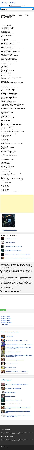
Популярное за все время (6, 322)
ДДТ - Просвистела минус (10, 392)
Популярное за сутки (5, 316)
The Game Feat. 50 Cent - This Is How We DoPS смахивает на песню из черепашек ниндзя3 (18, 415)
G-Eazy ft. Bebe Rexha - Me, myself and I (13, 250)
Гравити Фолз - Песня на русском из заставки (14, 359)
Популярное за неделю (6, 318)
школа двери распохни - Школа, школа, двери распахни (16, 371)
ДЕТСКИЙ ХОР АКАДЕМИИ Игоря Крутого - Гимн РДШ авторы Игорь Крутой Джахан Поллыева (18, 348)
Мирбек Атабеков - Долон (10, 367)
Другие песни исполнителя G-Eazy (9, 230)
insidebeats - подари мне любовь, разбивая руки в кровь (16, 384)
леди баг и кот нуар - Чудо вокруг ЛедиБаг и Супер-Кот (16, 340)
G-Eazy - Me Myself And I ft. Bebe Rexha (13, 246)
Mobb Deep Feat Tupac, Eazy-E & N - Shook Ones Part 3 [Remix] (18, 258)
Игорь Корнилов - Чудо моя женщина (13, 388)
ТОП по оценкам (4, 324)
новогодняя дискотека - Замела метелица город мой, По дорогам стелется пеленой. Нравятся (18, 356)
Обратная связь (4, 446)
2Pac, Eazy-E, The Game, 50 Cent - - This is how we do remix (17, 254)
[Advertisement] (16, 204)
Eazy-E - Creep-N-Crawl (10, 242)
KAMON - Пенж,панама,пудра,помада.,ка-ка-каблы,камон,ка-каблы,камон (18, 408)
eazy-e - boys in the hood (10, 238)
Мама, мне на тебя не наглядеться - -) (13, 352)
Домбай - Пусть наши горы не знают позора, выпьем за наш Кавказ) (17, 412)
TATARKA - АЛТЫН (9, 336)
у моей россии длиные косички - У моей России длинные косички (18, 344)
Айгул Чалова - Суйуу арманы (11, 363)
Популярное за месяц (5, 320)
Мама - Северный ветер (10, 396)
